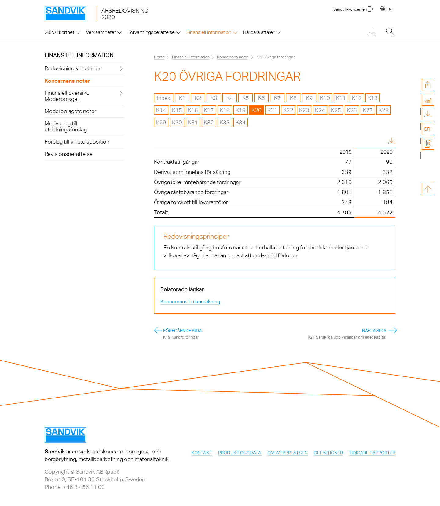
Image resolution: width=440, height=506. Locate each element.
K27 (368, 110)
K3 (214, 98)
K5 (245, 98)
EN (389, 9)
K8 (293, 98)
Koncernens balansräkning (190, 301)
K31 (193, 122)
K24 (320, 110)
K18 (225, 110)
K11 (341, 98)
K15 (177, 110)
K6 (261, 98)
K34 (241, 122)
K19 (241, 110)
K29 (161, 122)
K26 (352, 110)
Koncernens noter (232, 57)
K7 (277, 98)
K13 (373, 98)
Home (159, 57)
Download (376, 141)
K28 (384, 110)
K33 (225, 122)
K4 (229, 98)
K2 (198, 98)
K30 (177, 122)
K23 (304, 110)
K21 (272, 110)
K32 (209, 122)
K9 (309, 98)
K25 (336, 110)
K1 (182, 98)
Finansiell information (79, 55)
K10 (325, 98)
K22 (288, 110)
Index (163, 98)
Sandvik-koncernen (350, 9)
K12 (357, 98)
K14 (161, 110)
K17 (209, 110)
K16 (193, 110)
